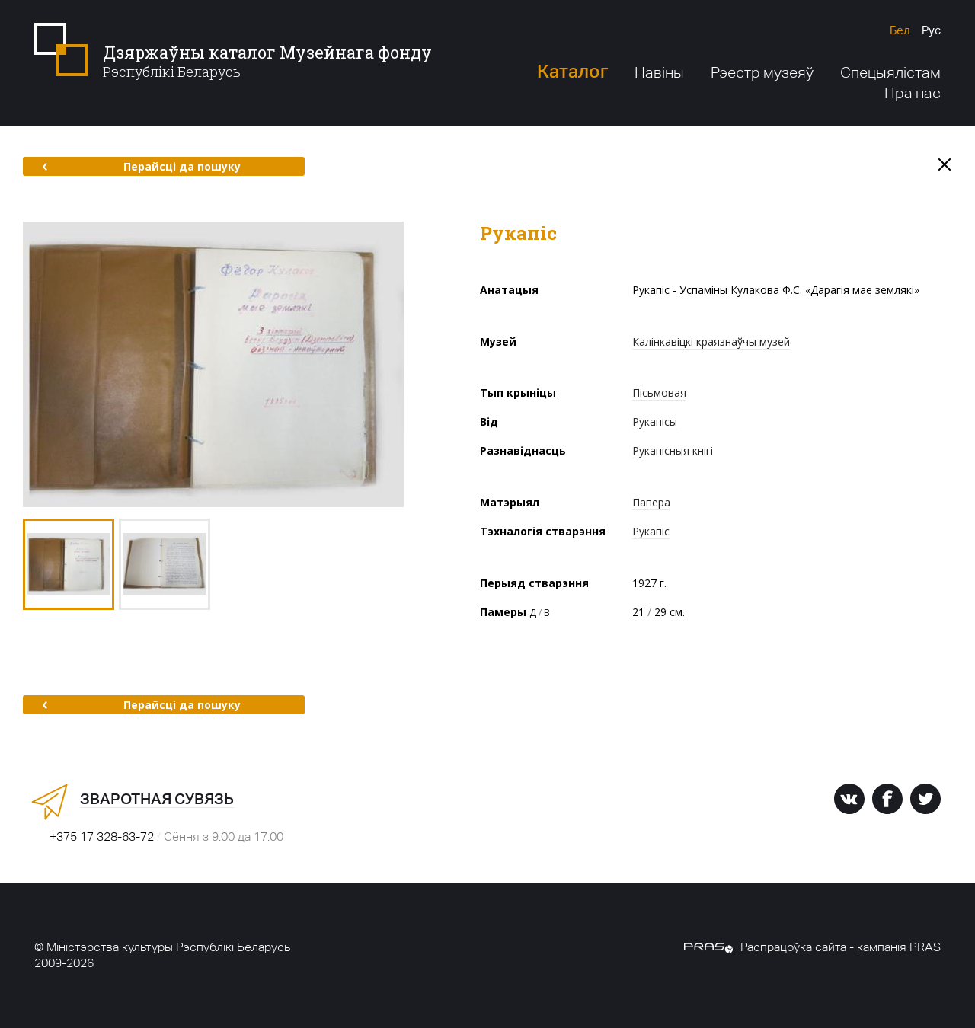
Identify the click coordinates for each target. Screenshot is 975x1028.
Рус (931, 30)
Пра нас (912, 93)
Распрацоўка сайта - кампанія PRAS (812, 947)
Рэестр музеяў (762, 72)
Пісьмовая (659, 392)
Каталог (572, 71)
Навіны (659, 72)
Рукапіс (651, 531)
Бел (900, 30)
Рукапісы (654, 421)
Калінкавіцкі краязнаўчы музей (711, 341)
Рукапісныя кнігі (672, 450)
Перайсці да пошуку (141, 166)
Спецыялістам (890, 72)
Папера (651, 502)
